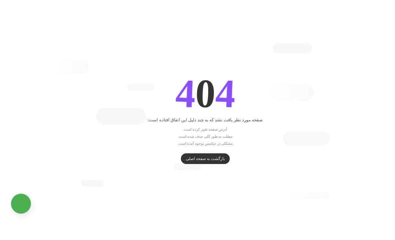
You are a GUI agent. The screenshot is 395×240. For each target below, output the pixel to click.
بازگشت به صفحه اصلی (197, 158)
